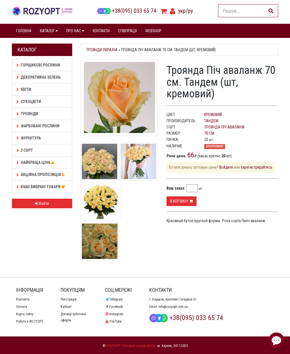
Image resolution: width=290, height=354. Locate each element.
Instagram (114, 314)
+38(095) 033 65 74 (126, 10)
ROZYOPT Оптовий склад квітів (130, 346)
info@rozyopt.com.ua (173, 307)
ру (190, 10)
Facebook (114, 307)
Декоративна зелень (38, 77)
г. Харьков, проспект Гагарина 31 (173, 299)
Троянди (27, 113)
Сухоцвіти (28, 101)
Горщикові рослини (38, 65)
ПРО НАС (75, 31)
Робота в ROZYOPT (29, 321)
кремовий (213, 114)
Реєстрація (68, 299)
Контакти (22, 299)
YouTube (113, 321)
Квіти (23, 89)
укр (182, 10)
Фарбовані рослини (37, 126)
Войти (42, 203)
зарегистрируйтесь (256, 167)
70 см (209, 133)
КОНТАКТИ (101, 31)
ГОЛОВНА (23, 31)
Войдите (226, 167)
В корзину (181, 201)
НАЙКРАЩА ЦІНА (36, 162)
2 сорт (24, 150)
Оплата (21, 307)
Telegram (113, 299)
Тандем (211, 121)
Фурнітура (28, 138)
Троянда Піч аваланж (224, 127)
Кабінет (66, 307)
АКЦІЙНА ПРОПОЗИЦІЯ (41, 174)
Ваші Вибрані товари (41, 186)
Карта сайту (24, 314)
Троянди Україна (102, 50)
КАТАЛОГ (49, 31)
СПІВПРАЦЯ (127, 31)
